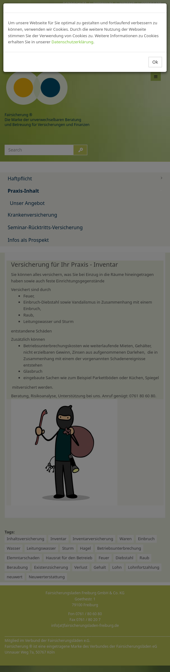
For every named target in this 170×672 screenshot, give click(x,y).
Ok (155, 62)
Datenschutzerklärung (72, 42)
